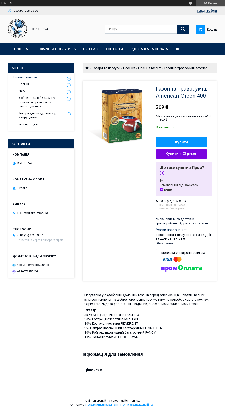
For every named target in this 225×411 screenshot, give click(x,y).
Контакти (114, 49)
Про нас (90, 49)
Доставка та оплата (149, 49)
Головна (20, 49)
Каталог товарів (25, 77)
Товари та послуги (53, 49)
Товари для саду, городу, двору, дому (37, 115)
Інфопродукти (29, 124)
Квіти (22, 91)
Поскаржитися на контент (101, 404)
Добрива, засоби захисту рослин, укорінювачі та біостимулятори (37, 102)
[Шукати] (183, 29)
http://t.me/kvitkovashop (33, 264)
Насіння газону (149, 68)
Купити (181, 142)
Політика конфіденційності (137, 404)
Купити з (181, 154)
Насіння (129, 68)
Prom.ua (134, 400)
